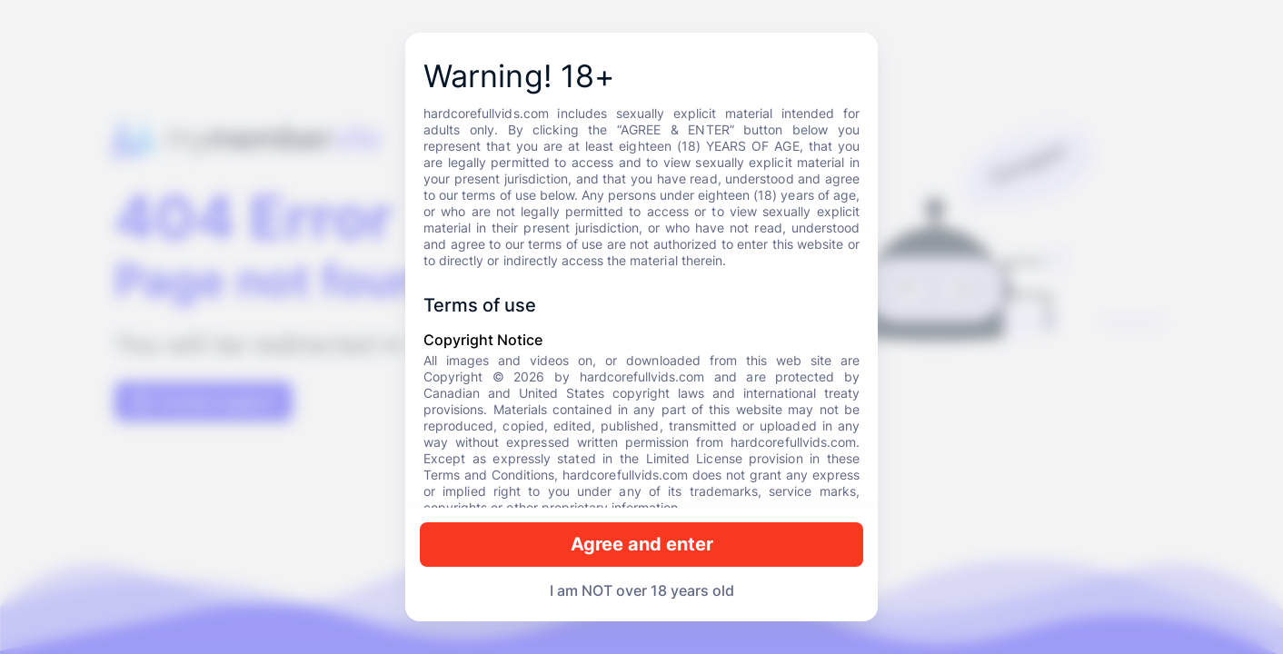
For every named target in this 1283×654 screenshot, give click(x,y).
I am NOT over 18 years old (642, 590)
